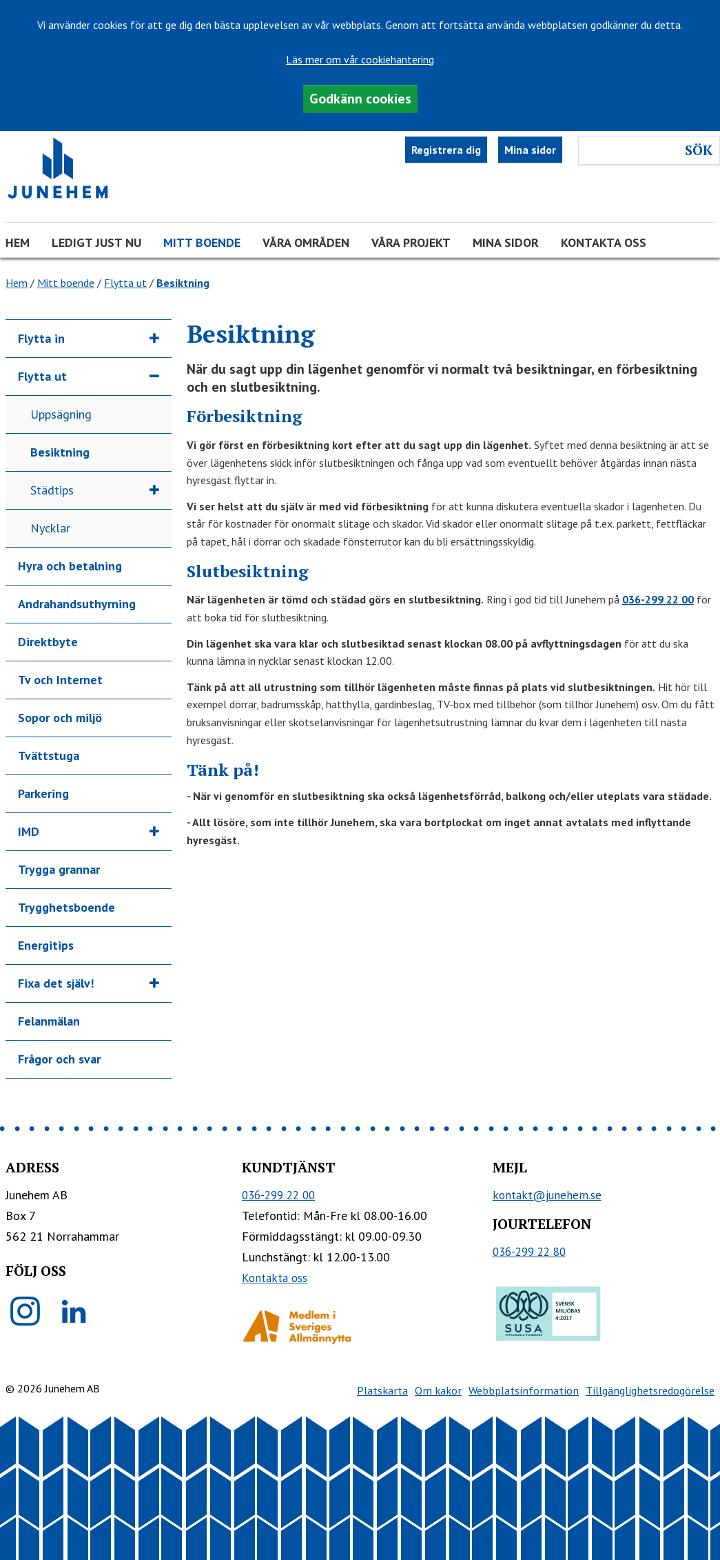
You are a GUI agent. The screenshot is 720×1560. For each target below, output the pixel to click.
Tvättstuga (48, 755)
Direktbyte (48, 642)
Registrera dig (446, 150)
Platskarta (382, 1390)
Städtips (52, 490)
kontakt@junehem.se (547, 1195)
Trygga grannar (59, 869)
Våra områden (306, 242)
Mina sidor (530, 150)
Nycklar (50, 528)
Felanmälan (49, 1021)
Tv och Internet (60, 680)
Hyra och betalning (70, 566)
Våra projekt (411, 242)
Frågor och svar (59, 1059)
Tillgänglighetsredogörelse (650, 1390)
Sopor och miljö (60, 718)
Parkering (43, 793)
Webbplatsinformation (524, 1390)
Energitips (46, 945)
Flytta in (41, 338)
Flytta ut (125, 283)
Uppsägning (61, 414)
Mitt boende (201, 242)
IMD (28, 831)
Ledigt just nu (96, 242)
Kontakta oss (603, 242)
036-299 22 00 (658, 599)
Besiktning (60, 452)
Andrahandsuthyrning (77, 604)
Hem (18, 242)
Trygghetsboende (66, 907)
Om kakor (438, 1390)
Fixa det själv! (56, 983)
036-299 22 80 (529, 1251)
